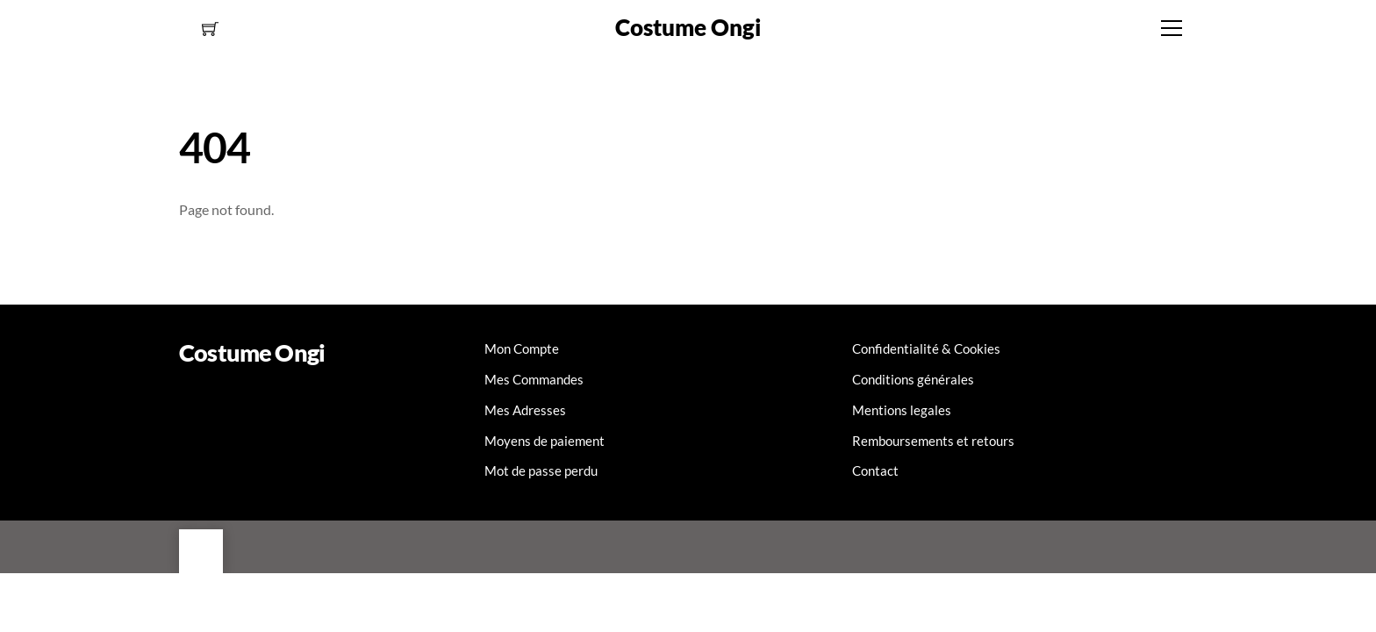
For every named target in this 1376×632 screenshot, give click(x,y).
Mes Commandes (534, 379)
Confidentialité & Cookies (926, 348)
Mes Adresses (525, 410)
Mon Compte (521, 348)
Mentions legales (901, 410)
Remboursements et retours (933, 441)
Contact (875, 470)
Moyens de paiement (544, 441)
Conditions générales (913, 379)
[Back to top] (201, 551)
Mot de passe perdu (541, 470)
